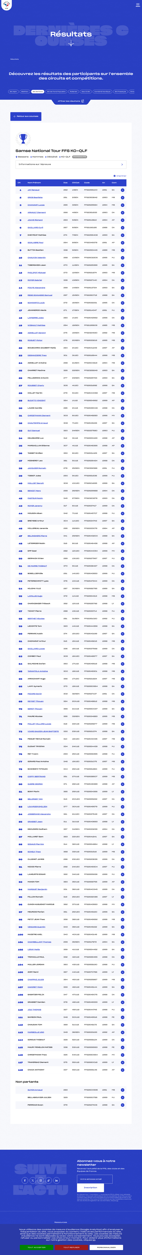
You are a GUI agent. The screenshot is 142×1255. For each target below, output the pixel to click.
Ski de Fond (41, 95)
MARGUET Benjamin (37, 894)
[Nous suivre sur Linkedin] (64, 1180)
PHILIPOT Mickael (37, 277)
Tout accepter (37, 1247)
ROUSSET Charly (36, 390)
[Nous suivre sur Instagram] (41, 1180)
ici (117, 1196)
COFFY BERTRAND (36, 781)
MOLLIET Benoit (36, 488)
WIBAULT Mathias (36, 330)
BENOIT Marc (34, 495)
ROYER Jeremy (35, 510)
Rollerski (76, 95)
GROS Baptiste (35, 202)
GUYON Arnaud (35, 1094)
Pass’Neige (64, 1222)
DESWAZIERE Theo (37, 360)
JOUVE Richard (35, 224)
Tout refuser (71, 1247)
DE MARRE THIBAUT (37, 570)
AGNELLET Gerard (37, 337)
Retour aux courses (26, 120)
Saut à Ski (89, 95)
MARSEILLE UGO (36, 1037)
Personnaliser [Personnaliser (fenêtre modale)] (106, 1247)
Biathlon (27, 95)
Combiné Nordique (105, 95)
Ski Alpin (16, 95)
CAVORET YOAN (35, 991)
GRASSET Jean (35, 826)
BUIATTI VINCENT (37, 405)
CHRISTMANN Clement (39, 420)
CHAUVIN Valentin (37, 262)
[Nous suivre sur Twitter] (29, 1180)
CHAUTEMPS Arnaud (38, 427)
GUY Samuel (34, 435)
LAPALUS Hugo (35, 600)
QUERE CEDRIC (35, 788)
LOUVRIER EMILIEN (37, 811)
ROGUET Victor (35, 345)
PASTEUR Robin (35, 503)
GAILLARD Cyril (35, 232)
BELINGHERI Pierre (37, 540)
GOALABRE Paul (35, 247)
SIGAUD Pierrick (36, 849)
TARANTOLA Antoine (38, 676)
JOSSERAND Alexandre (39, 818)
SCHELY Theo (34, 856)
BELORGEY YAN (35, 803)
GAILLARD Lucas (36, 653)
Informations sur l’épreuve (71, 169)
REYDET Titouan (36, 706)
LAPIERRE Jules (36, 322)
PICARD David (34, 698)
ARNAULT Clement (37, 217)
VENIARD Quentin (36, 931)
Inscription (122, 1183)
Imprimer (120, 180)
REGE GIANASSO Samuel (40, 300)
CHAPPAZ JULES (36, 984)
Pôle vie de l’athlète (106, 1222)
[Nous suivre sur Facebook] (17, 1180)
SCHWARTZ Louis (36, 307)
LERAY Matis (34, 954)
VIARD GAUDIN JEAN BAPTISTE (43, 736)
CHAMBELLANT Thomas (39, 946)
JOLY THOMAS (34, 1014)
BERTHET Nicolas (36, 623)
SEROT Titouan (35, 713)
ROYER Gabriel (35, 285)
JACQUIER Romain (37, 473)
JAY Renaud (33, 194)
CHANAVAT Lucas (36, 209)
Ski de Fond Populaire (59, 95)
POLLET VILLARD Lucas (39, 728)
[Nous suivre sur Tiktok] (52, 1180)
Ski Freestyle (123, 95)
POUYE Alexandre (36, 292)
